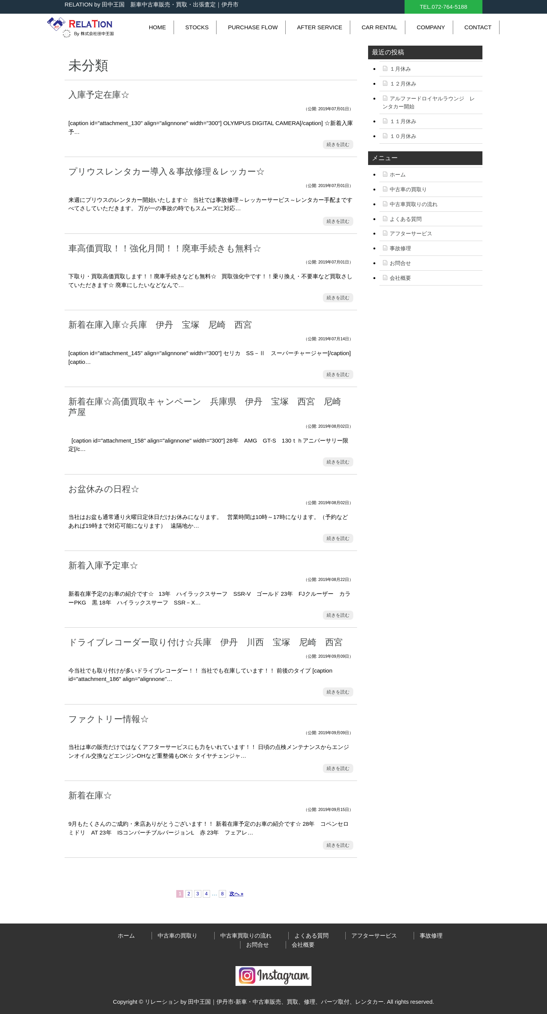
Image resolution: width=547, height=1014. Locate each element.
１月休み (400, 69)
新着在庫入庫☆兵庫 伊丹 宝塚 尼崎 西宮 (164, 325)
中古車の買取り (408, 189)
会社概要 (400, 278)
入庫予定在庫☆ (99, 95)
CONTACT (478, 27)
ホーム (398, 174)
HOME (157, 27)
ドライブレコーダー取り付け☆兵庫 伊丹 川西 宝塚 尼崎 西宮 (209, 642)
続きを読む (338, 144)
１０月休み (403, 136)
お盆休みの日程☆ (103, 489)
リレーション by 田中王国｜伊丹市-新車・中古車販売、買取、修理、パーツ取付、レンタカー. (265, 1001)
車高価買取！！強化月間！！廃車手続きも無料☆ (164, 248)
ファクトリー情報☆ (108, 719)
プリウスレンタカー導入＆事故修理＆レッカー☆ (166, 171)
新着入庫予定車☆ (103, 565)
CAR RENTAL (379, 27)
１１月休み (403, 121)
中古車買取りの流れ (414, 204)
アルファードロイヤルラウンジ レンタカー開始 (429, 102)
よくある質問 (406, 219)
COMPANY (431, 27)
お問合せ (400, 263)
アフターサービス (411, 233)
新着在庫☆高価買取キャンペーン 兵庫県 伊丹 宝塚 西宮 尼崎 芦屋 (209, 407)
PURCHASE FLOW (253, 27)
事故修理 (400, 248)
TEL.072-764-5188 (443, 6)
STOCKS (197, 27)
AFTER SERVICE (319, 27)
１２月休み (403, 84)
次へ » (236, 894)
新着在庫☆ (90, 795)
